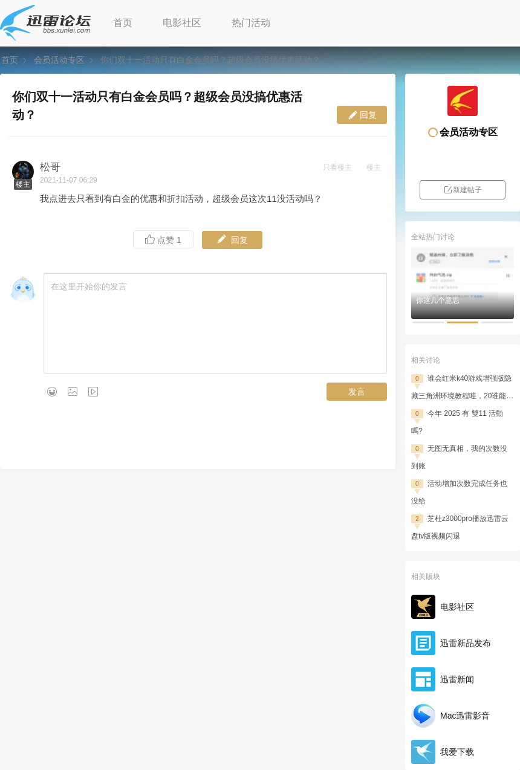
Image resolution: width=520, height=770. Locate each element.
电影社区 (182, 23)
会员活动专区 (59, 60)
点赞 (163, 240)
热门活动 (251, 23)
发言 (356, 391)
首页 (122, 23)
